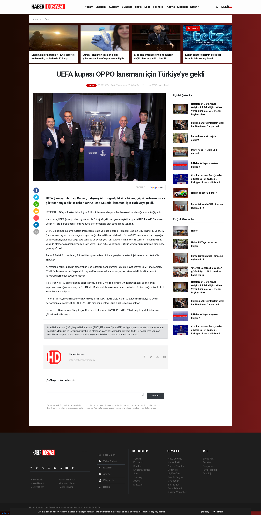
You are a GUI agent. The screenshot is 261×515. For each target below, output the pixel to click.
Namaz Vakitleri (176, 466)
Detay (205, 511)
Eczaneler (173, 469)
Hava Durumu (175, 458)
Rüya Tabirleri (210, 469)
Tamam (218, 511)
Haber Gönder (66, 487)
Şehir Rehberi (175, 488)
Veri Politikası (38, 487)
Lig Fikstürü (174, 473)
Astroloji (207, 473)
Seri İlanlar (173, 484)
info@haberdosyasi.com (82, 360)
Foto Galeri (107, 454)
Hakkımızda (37, 479)
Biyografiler (209, 466)
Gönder (155, 395)
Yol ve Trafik (174, 462)
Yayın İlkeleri (37, 483)
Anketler (207, 462)
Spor (147, 6)
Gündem (114, 6)
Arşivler (105, 474)
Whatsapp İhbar (67, 483)
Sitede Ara (208, 458)
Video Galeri (107, 461)
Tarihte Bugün (175, 477)
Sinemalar (173, 481)
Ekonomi (101, 6)
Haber (194, 230)
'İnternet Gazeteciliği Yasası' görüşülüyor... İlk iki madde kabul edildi (206, 271)
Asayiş (171, 6)
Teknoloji (158, 6)
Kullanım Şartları (67, 479)
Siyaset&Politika (132, 6)
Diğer (194, 6)
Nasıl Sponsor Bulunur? (204, 192)
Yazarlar (105, 467)
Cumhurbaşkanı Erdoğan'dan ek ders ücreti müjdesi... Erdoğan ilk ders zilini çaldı (206, 179)
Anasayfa (37, 19)
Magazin (182, 6)
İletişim (105, 486)
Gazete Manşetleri (177, 492)
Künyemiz (106, 480)
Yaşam (89, 6)
